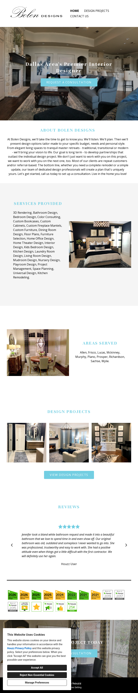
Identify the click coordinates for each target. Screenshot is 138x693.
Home (74, 11)
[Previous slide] (12, 545)
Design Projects (96, 11)
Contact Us (79, 16)
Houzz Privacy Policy (19, 648)
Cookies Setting (74, 687)
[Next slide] (126, 545)
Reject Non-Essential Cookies (37, 675)
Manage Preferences (37, 682)
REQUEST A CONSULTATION (69, 82)
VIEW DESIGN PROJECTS (69, 475)
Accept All (37, 667)
